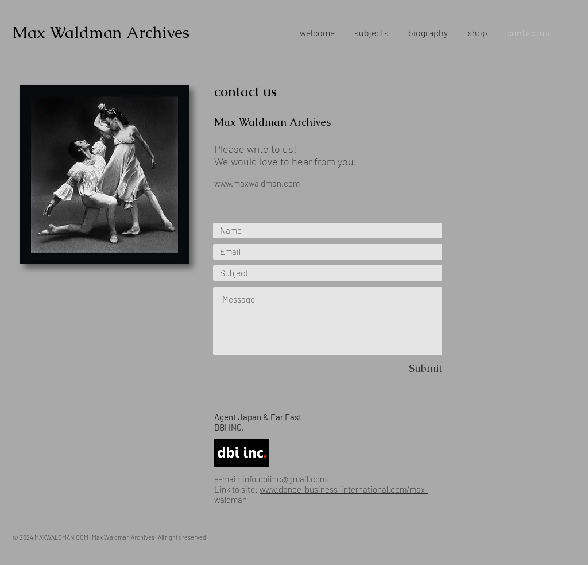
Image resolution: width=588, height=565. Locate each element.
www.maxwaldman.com (257, 183)
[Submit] (401, 368)
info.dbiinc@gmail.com (284, 479)
